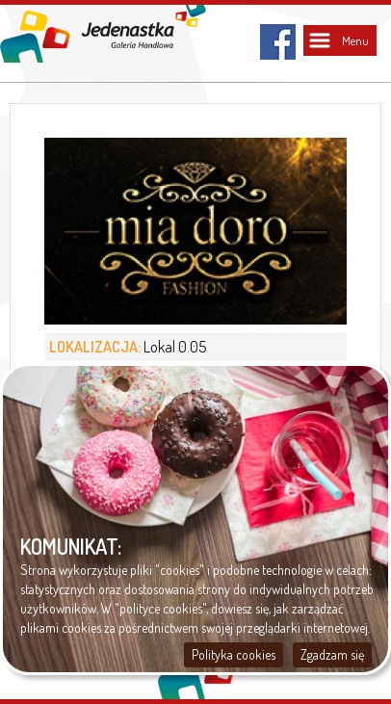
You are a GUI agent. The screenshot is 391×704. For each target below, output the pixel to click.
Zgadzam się (332, 654)
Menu (355, 40)
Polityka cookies (233, 654)
